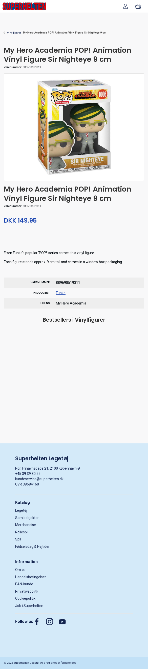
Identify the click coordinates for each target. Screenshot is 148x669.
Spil (18, 539)
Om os (20, 570)
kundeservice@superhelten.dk (39, 479)
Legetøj (21, 510)
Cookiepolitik (25, 598)
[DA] (24, 6)
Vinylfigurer (14, 33)
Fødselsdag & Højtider (32, 546)
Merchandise (25, 525)
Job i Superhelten (29, 606)
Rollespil (21, 532)
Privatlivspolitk (26, 591)
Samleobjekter (27, 518)
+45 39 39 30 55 (27, 474)
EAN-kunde (24, 584)
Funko (61, 293)
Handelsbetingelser (30, 577)
